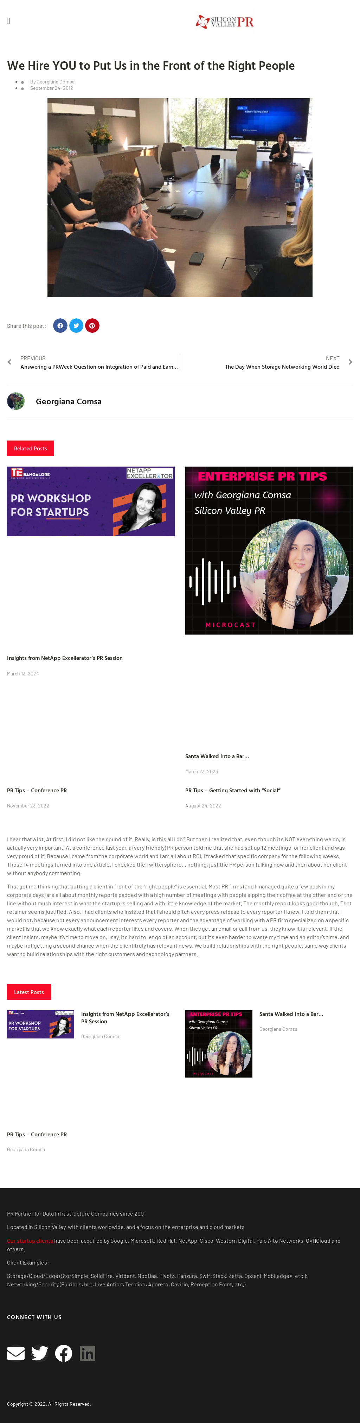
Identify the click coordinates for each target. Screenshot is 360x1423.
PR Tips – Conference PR (37, 790)
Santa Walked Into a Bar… (217, 756)
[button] (8, 21)
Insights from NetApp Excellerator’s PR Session (65, 658)
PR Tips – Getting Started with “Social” (232, 790)
